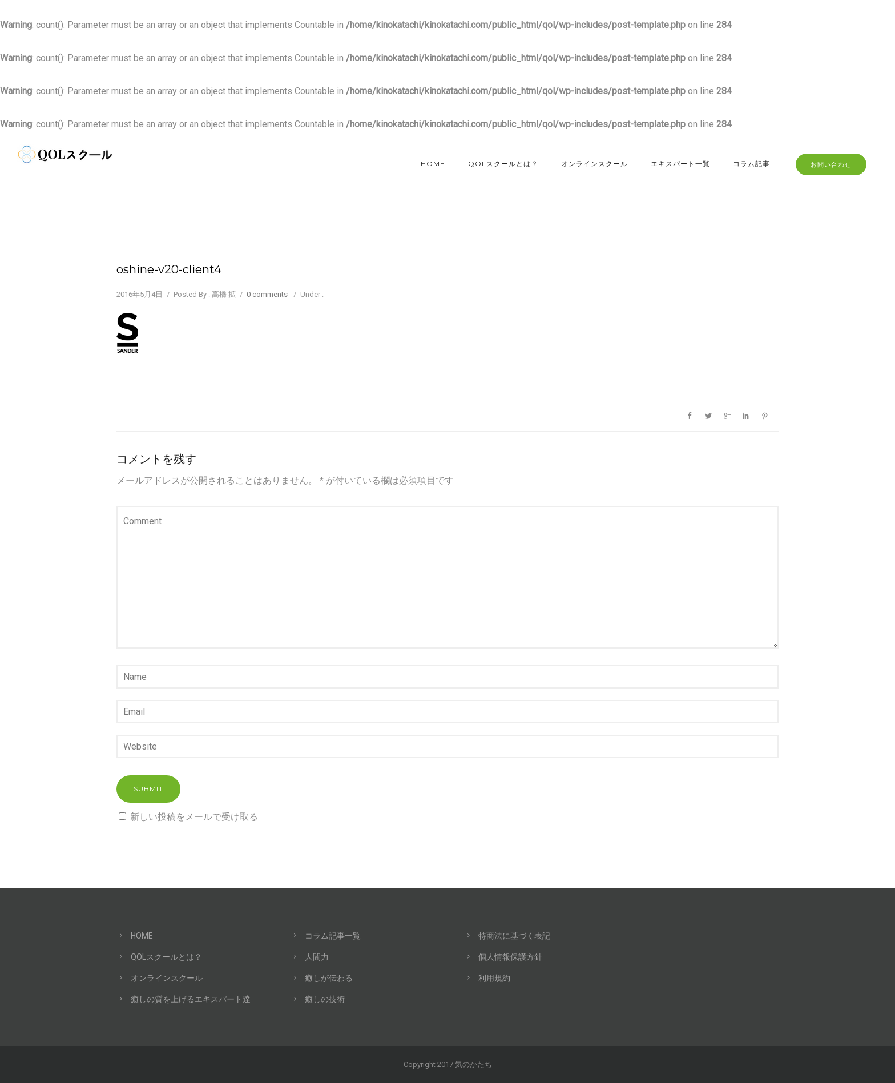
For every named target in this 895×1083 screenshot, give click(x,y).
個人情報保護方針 (510, 956)
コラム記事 (751, 163)
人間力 (317, 956)
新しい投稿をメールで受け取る (194, 816)
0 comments (267, 294)
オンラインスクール (594, 163)
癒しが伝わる (329, 978)
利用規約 (494, 978)
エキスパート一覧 (680, 163)
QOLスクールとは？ (503, 163)
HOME (433, 163)
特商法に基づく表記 (514, 935)
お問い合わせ (831, 164)
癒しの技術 (325, 999)
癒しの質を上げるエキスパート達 (191, 999)
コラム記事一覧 (333, 935)
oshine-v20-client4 (168, 269)
